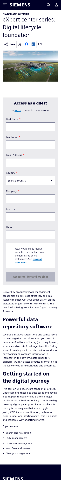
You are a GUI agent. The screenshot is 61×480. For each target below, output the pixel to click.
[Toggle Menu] (5, 5)
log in (18, 110)
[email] (40, 44)
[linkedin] (33, 44)
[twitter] (20, 44)
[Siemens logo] (20, 4)
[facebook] (26, 44)
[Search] (48, 5)
